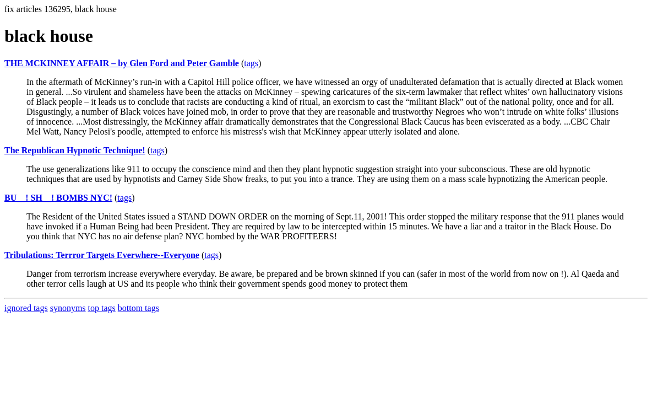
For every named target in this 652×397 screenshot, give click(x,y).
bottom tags (138, 308)
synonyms (68, 308)
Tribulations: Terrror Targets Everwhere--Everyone (101, 255)
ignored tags (26, 308)
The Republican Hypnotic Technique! (74, 150)
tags (251, 63)
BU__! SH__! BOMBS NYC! (58, 197)
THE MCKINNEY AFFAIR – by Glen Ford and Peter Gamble (121, 63)
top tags (102, 308)
